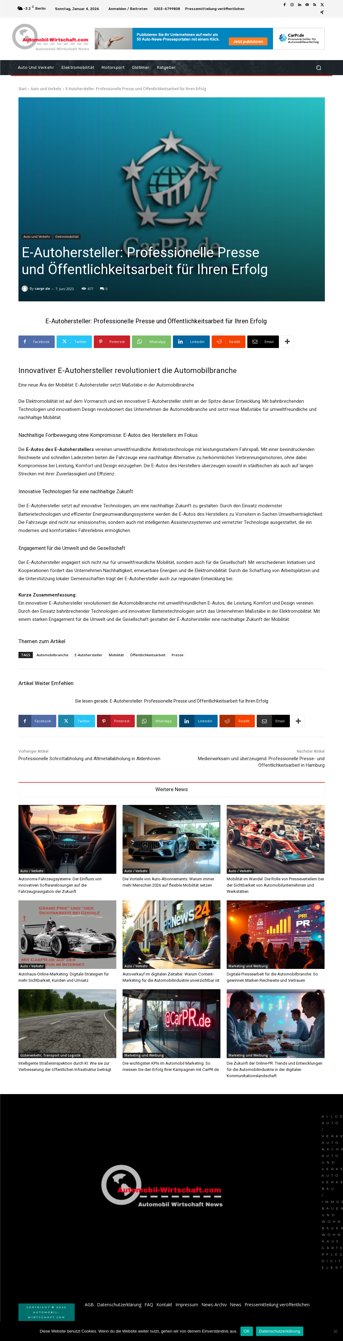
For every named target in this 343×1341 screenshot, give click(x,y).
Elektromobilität (67, 236)
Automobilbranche (52, 655)
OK (247, 1331)
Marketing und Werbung (248, 966)
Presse (178, 655)
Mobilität (116, 655)
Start (22, 88)
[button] (318, 67)
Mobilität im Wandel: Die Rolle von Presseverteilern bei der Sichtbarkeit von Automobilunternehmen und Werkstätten (275, 885)
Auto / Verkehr (31, 871)
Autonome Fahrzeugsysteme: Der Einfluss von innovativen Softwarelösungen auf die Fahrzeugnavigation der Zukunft (60, 885)
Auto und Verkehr (46, 88)
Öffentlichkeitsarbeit (147, 655)
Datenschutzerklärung (279, 1331)
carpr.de (42, 288)
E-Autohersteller (89, 655)
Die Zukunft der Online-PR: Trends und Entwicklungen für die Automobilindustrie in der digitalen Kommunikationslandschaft (274, 1069)
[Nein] (335, 1331)
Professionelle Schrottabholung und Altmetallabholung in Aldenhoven (89, 758)
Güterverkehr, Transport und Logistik (50, 1055)
